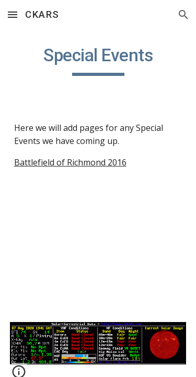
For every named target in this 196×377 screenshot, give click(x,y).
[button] (12, 14)
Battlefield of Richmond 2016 (70, 162)
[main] (98, 60)
